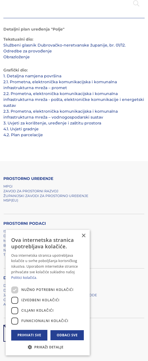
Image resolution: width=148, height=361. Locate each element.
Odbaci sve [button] (67, 335)
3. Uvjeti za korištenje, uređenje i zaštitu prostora (52, 123)
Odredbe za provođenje (27, 51)
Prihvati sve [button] (29, 335)
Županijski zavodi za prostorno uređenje (45, 196)
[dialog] (48, 292)
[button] (47, 347)
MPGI (8, 186)
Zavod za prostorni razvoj (30, 191)
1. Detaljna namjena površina (32, 75)
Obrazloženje (16, 56)
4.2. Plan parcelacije (23, 134)
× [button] (83, 236)
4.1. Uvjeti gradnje (21, 128)
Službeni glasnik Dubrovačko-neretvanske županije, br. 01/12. (64, 45)
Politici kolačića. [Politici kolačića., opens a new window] (24, 277)
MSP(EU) (10, 200)
